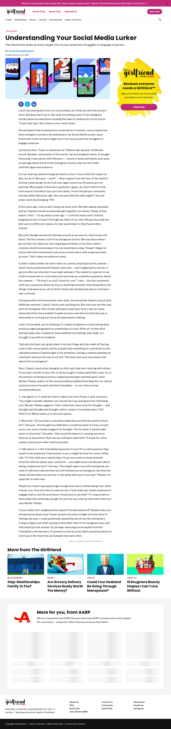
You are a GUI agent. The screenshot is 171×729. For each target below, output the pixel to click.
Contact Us (107, 702)
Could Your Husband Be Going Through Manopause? (104, 586)
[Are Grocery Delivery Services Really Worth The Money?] (65, 573)
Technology (11, 31)
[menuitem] (8, 21)
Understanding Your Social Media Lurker (71, 38)
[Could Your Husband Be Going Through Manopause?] (105, 573)
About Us (74, 702)
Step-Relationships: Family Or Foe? (23, 584)
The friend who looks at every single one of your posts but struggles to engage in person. (65, 45)
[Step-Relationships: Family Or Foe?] (25, 571)
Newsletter (71, 11)
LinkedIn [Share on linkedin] (34, 104)
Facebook (138, 705)
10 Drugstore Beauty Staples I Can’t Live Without (143, 586)
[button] (160, 20)
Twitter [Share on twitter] (27, 104)
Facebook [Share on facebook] (21, 104)
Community (107, 705)
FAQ (71, 705)
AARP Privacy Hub (55, 724)
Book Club (55, 11)
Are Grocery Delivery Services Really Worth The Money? (65, 586)
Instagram (139, 708)
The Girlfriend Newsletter (21, 50)
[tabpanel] (161, 20)
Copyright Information (15, 724)
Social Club (38, 11)
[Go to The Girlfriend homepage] (13, 11)
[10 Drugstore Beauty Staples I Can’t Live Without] (145, 573)
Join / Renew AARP (78, 711)
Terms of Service (37, 724)
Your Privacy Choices (75, 724)
